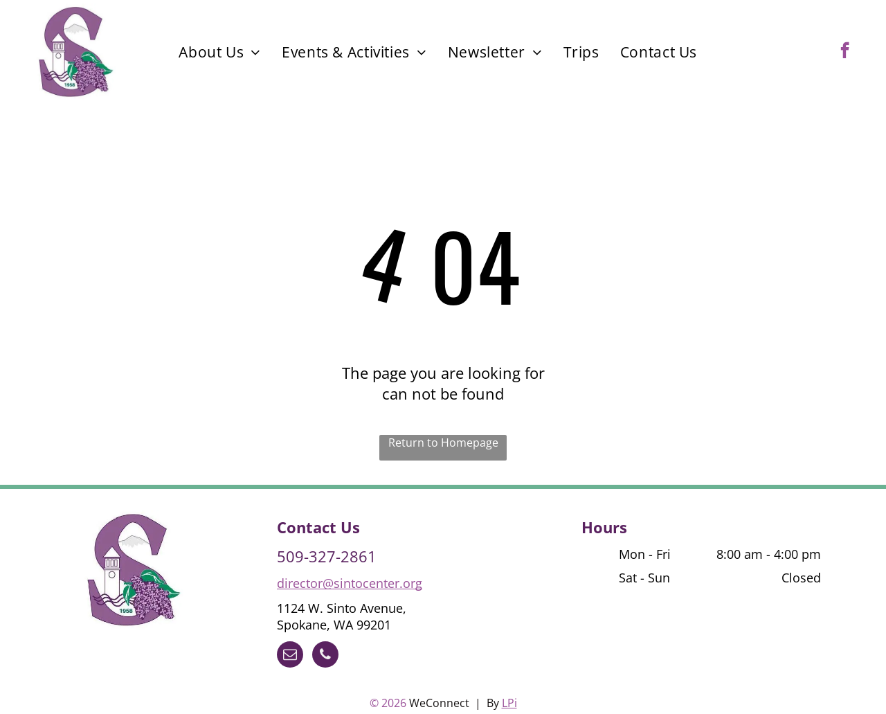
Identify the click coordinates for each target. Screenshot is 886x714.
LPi (509, 703)
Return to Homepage (443, 442)
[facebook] (845, 52)
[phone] (325, 656)
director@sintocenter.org (349, 583)
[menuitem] (219, 52)
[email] (290, 656)
